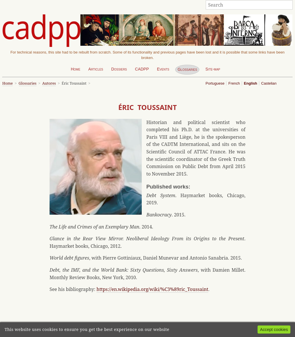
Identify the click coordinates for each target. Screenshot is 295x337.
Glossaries (187, 69)
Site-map (212, 69)
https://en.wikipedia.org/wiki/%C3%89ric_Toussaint (152, 289)
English (250, 83)
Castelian (268, 83)
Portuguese (215, 83)
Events (163, 69)
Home (75, 69)
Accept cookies (274, 329)
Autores (49, 83)
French (234, 83)
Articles (95, 69)
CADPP (142, 69)
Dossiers (119, 69)
